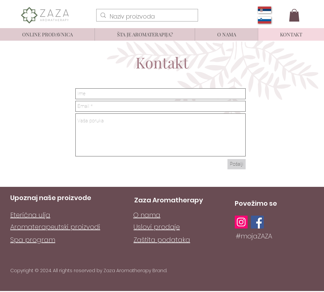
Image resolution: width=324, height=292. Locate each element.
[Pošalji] (236, 164)
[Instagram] (241, 222)
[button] (294, 15)
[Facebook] (257, 222)
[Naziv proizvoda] (147, 16)
